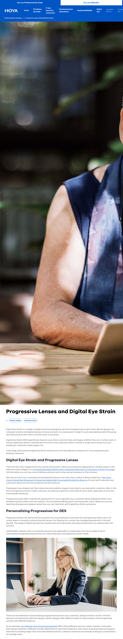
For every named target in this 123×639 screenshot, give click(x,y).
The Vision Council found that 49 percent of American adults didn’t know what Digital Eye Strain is (58, 478)
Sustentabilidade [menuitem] (84, 10)
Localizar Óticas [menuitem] (109, 10)
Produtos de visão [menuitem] (37, 10)
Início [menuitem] (26, 10)
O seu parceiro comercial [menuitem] (50, 10)
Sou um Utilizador (91, 2)
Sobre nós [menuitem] (99, 10)
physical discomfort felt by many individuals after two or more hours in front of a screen (74, 469)
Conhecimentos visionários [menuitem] (66, 10)
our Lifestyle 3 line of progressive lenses (39, 626)
